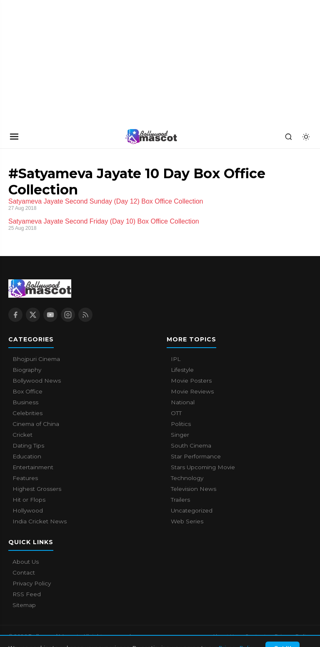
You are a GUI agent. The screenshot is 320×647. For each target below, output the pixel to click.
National (183, 402)
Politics (181, 424)
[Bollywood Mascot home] (151, 136)
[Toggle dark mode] (305, 136)
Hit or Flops (28, 499)
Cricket (22, 434)
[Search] (288, 136)
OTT (176, 413)
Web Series (187, 521)
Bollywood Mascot (54, 636)
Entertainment (32, 467)
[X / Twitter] (33, 315)
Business (25, 402)
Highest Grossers (36, 488)
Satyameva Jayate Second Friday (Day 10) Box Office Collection (103, 221)
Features (25, 478)
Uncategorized (191, 510)
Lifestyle (182, 369)
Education (26, 456)
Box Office (27, 391)
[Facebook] (15, 315)
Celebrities (27, 413)
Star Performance (196, 456)
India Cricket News (39, 521)
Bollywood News (36, 380)
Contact (23, 572)
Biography (26, 369)
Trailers (180, 499)
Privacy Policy (31, 583)
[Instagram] (68, 315)
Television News (193, 488)
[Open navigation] (14, 136)
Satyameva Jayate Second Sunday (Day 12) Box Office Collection (105, 201)
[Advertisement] (62, 62)
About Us (25, 561)
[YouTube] (50, 315)
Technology (187, 478)
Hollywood (27, 510)
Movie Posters (191, 380)
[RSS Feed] (85, 315)
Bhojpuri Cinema (36, 359)
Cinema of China (35, 424)
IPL (175, 359)
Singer (180, 434)
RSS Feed (26, 594)
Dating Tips (28, 445)
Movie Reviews (192, 391)
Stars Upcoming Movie (203, 467)
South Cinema (191, 445)
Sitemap (24, 605)
